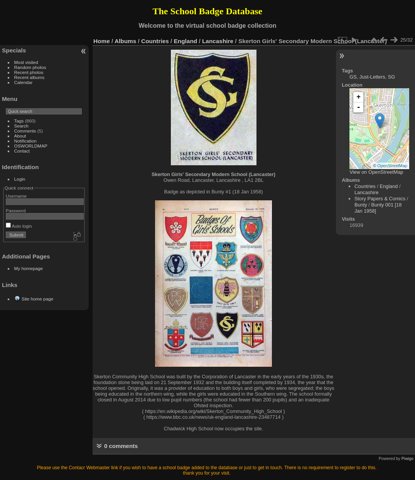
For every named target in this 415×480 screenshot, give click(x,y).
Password (16, 210)
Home (101, 41)
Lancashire (217, 41)
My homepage (28, 268)
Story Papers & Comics (379, 198)
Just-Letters (372, 77)
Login (19, 178)
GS (353, 77)
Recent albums (29, 77)
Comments (25, 130)
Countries (155, 41)
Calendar (23, 82)
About (20, 135)
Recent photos (29, 72)
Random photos (30, 67)
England (185, 41)
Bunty (360, 205)
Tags (19, 120)
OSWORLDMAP (30, 145)
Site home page (37, 298)
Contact (22, 150)
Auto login (19, 225)
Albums (125, 41)
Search (21, 125)
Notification (25, 140)
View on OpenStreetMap (376, 172)
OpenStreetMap (392, 165)
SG (391, 77)
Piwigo (407, 458)
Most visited (26, 62)
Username (16, 195)
